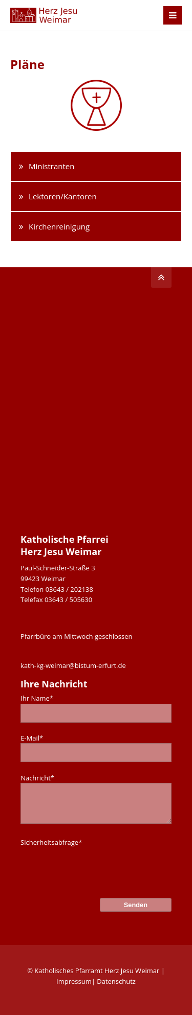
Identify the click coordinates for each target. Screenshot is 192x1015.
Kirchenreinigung (59, 226)
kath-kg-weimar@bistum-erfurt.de (73, 665)
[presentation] (98, 868)
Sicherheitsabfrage (51, 842)
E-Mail (31, 738)
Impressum (74, 981)
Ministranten (51, 166)
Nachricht (37, 777)
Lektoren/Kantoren (63, 196)
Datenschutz (116, 981)
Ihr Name (36, 698)
